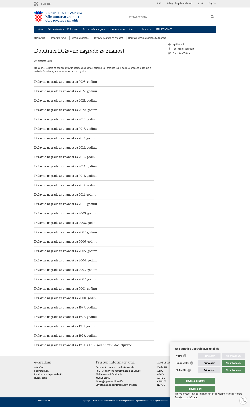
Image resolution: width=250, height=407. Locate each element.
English (212, 3)
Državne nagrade (79, 38)
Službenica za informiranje (109, 374)
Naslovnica (39, 38)
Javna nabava (103, 378)
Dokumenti (73, 29)
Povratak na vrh (43, 401)
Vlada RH (162, 367)
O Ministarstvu (56, 29)
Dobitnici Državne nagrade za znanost (147, 38)
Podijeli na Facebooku (181, 49)
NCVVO (161, 385)
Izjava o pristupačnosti (158, 401)
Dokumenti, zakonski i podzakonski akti (115, 367)
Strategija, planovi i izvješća (109, 381)
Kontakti (133, 29)
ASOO (160, 374)
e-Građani (39, 367)
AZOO (160, 371)
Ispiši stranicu (177, 44)
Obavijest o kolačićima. (186, 397)
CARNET (161, 381)
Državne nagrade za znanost (108, 38)
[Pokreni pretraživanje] (212, 16)
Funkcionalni (182, 369)
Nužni (179, 362)
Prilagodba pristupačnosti (179, 3)
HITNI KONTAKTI (163, 29)
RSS (159, 3)
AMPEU (161, 378)
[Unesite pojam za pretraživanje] (168, 16)
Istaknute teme (117, 29)
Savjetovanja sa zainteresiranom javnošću (116, 385)
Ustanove (146, 29)
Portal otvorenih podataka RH (48, 374)
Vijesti (41, 29)
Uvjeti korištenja (142, 401)
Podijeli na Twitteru (179, 53)
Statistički (181, 376)
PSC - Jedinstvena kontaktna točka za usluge (118, 371)
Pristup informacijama (94, 29)
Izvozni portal (40, 378)
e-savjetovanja (41, 371)
